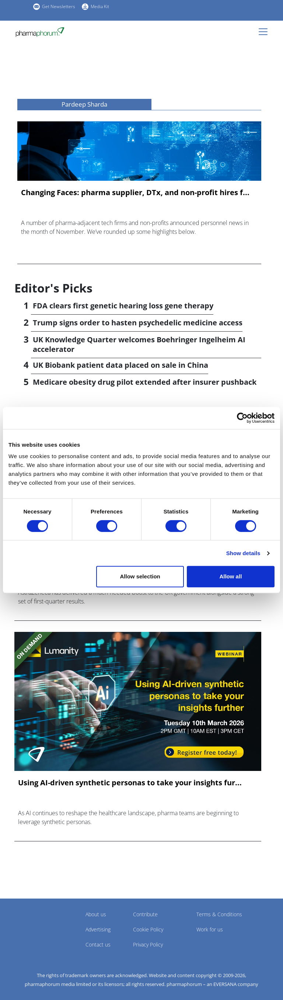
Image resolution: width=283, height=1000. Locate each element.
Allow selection (140, 576)
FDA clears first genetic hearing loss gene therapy (123, 306)
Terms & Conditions (219, 914)
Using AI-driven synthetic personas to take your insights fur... (130, 782)
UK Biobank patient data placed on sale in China (120, 365)
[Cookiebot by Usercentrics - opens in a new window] (242, 417)
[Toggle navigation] (265, 32)
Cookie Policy (148, 929)
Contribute (145, 914)
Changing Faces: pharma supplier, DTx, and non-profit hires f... (135, 192)
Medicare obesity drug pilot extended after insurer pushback (144, 382)
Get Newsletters (58, 6)
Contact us (98, 944)
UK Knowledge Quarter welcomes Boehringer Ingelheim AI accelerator (139, 344)
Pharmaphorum (35, 925)
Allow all (230, 576)
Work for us (209, 929)
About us (95, 914)
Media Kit (100, 6)
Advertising (98, 929)
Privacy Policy (148, 944)
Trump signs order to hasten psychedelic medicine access (137, 323)
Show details (243, 553)
